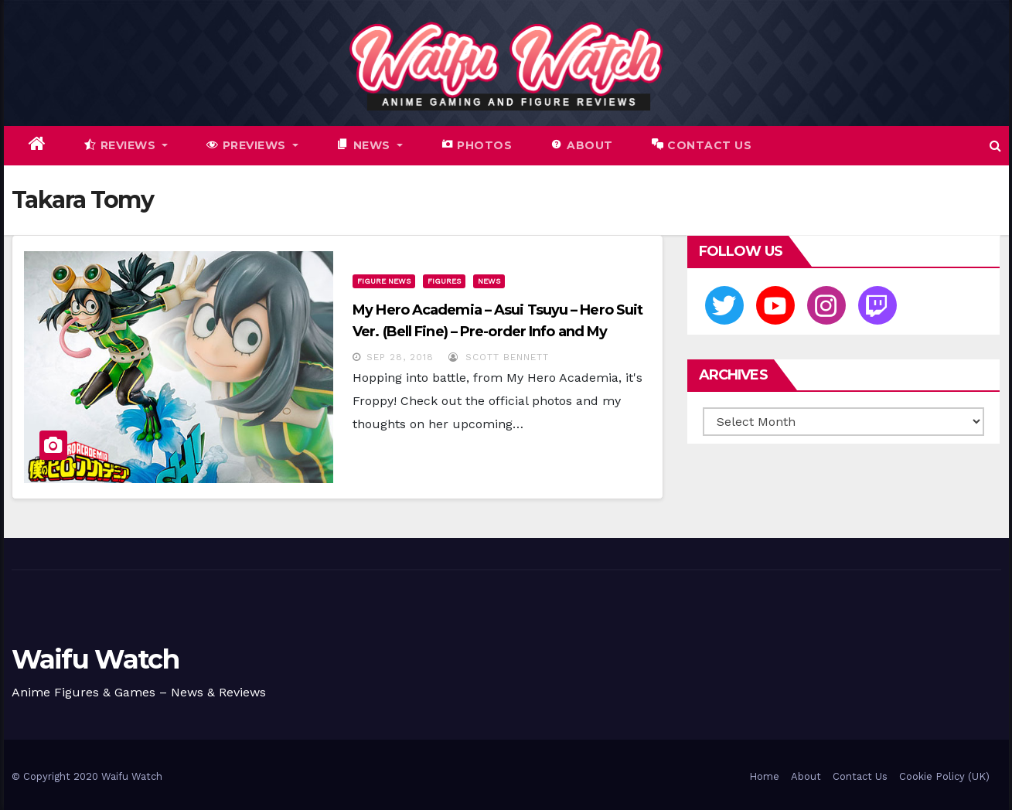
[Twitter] (724, 305)
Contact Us (860, 776)
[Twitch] (877, 305)
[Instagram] (826, 305)
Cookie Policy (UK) (944, 776)
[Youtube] (775, 305)
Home (764, 776)
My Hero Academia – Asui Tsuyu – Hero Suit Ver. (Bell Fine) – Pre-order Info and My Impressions (497, 331)
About (806, 776)
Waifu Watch (95, 659)
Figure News (384, 281)
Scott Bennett (498, 357)
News (489, 281)
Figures (444, 281)
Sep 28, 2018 (400, 357)
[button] (995, 145)
